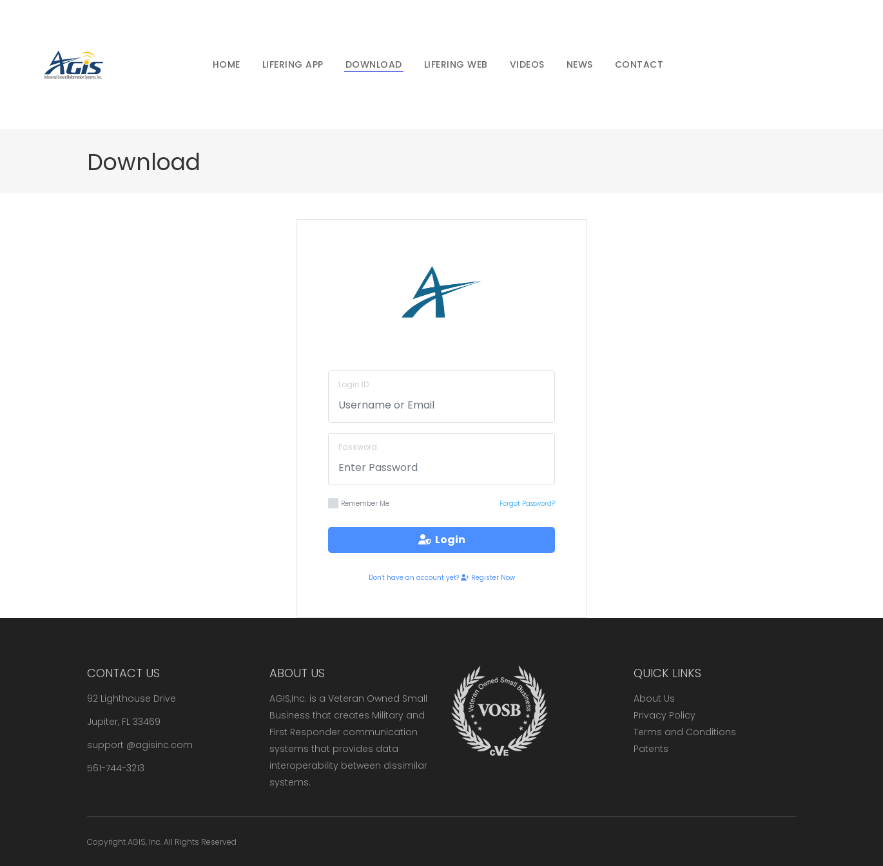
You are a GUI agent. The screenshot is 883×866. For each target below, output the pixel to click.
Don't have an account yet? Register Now (442, 577)
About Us (654, 698)
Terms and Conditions (685, 732)
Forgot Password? (527, 503)
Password (357, 446)
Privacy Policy (664, 715)
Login (441, 539)
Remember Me (358, 503)
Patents (651, 748)
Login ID (353, 384)
